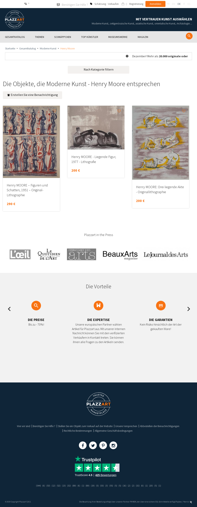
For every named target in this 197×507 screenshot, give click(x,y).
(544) (35, 485)
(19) (93, 485)
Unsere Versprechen (126, 426)
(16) (126, 485)
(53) (45, 485)
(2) (131, 485)
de (179, 4)
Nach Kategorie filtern (99, 69)
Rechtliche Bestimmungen (78, 430)
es (189, 4)
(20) (154, 485)
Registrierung (136, 4)
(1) (82, 485)
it (184, 4)
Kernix (188, 501)
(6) (40, 485)
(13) (62, 485)
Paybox (178, 501)
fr (168, 4)
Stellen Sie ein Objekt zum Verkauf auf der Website (85, 426)
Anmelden (155, 4)
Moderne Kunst (48, 48)
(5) (97, 485)
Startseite (10, 48)
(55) (112, 485)
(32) (67, 485)
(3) (107, 485)
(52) (56, 485)
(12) (51, 485)
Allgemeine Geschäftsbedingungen (114, 430)
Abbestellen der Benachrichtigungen (159, 426)
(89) (73, 485)
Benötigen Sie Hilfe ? (44, 426)
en (173, 4)
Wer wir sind (23, 426)
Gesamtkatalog (27, 48)
